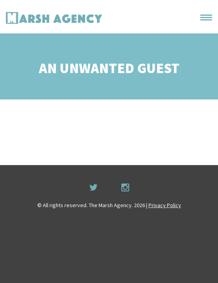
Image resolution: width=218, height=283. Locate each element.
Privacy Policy (164, 205)
